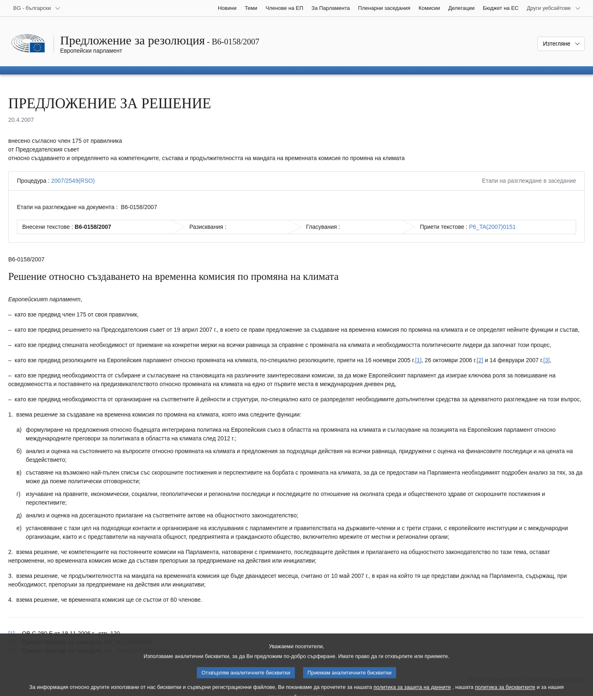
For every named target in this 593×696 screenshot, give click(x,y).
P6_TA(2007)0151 (492, 226)
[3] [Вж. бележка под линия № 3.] (546, 360)
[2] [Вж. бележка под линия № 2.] (480, 360)
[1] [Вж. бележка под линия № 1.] (418, 360)
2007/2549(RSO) (73, 180)
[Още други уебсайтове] (554, 8)
